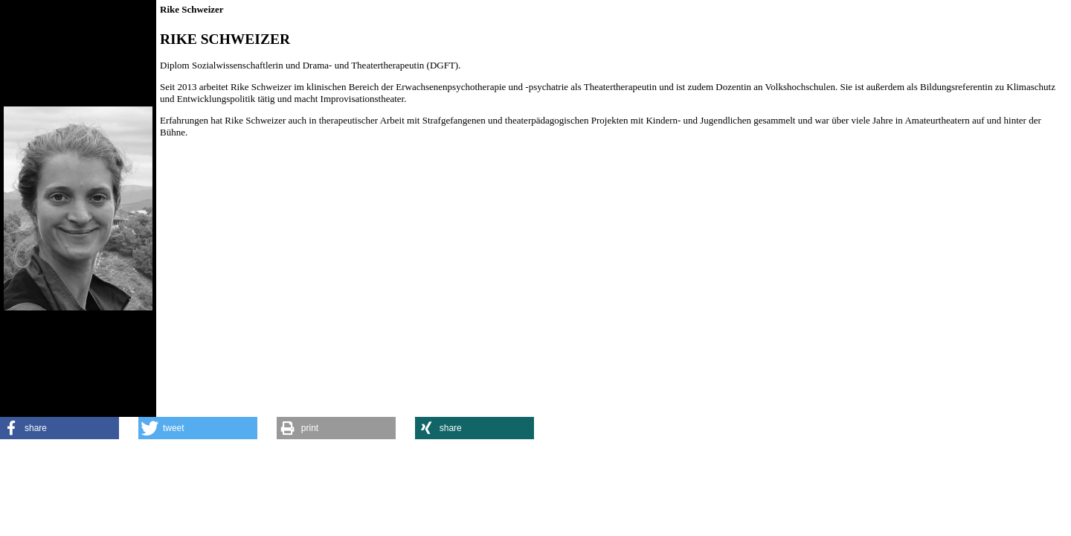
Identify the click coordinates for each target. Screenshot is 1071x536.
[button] (59, 428)
